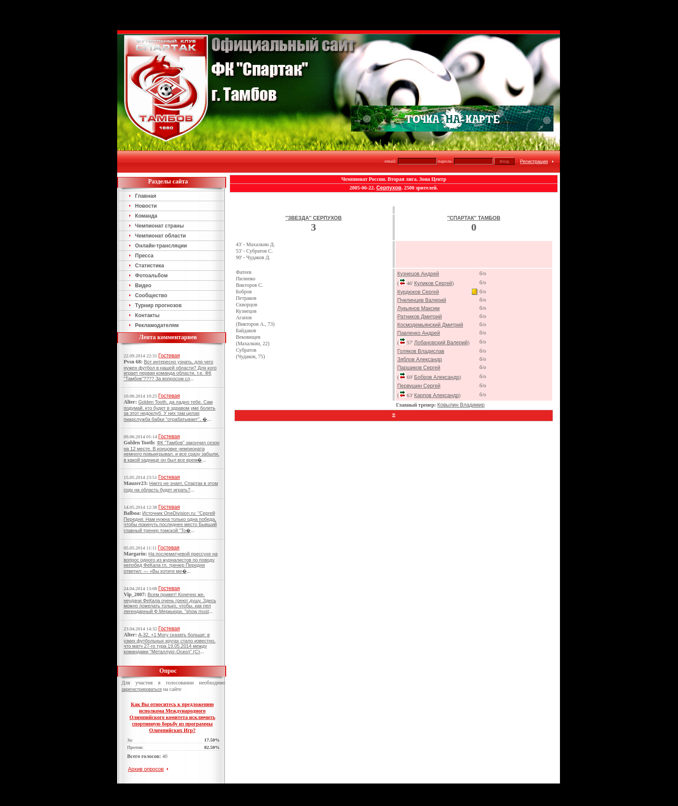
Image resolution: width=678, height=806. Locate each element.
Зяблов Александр (419, 329)
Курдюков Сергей (418, 262)
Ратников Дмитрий (419, 286)
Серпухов (388, 157)
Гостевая (169, 325)
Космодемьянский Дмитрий (430, 295)
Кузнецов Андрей (418, 244)
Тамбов (324, 757)
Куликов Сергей (433, 253)
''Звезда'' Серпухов (313, 188)
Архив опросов (146, 739)
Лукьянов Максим (418, 278)
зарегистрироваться (142, 659)
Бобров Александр (437, 347)
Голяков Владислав (421, 321)
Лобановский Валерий (441, 312)
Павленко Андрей (418, 303)
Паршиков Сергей (419, 337)
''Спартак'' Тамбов (473, 188)
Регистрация (534, 131)
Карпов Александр (436, 365)
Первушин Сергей (419, 356)
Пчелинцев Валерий (421, 270)
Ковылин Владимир (460, 375)
